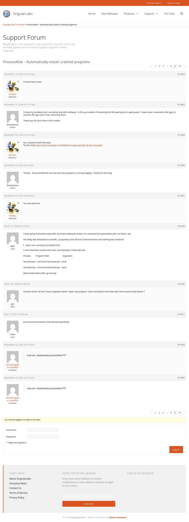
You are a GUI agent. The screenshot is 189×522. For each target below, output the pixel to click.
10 (179, 66)
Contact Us (15, 488)
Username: (11, 430)
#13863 (181, 104)
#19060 (181, 377)
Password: (11, 436)
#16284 (181, 226)
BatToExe (64, 145)
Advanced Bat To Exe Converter (87, 145)
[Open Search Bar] (181, 13)
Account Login (173, 3)
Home (92, 13)
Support (153, 13)
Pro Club (169, 13)
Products (132, 13)
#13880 (181, 165)
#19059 (181, 344)
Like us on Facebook (140, 473)
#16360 (181, 284)
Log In (176, 449)
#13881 (181, 195)
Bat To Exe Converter (47, 145)
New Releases (109, 13)
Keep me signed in (17, 442)
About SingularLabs (20, 478)
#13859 (181, 74)
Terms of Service (18, 492)
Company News (18, 483)
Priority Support (154, 3)
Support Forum (24, 37)
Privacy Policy (16, 497)
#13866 (181, 135)
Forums (20, 24)
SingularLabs (23, 13)
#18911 (181, 314)
